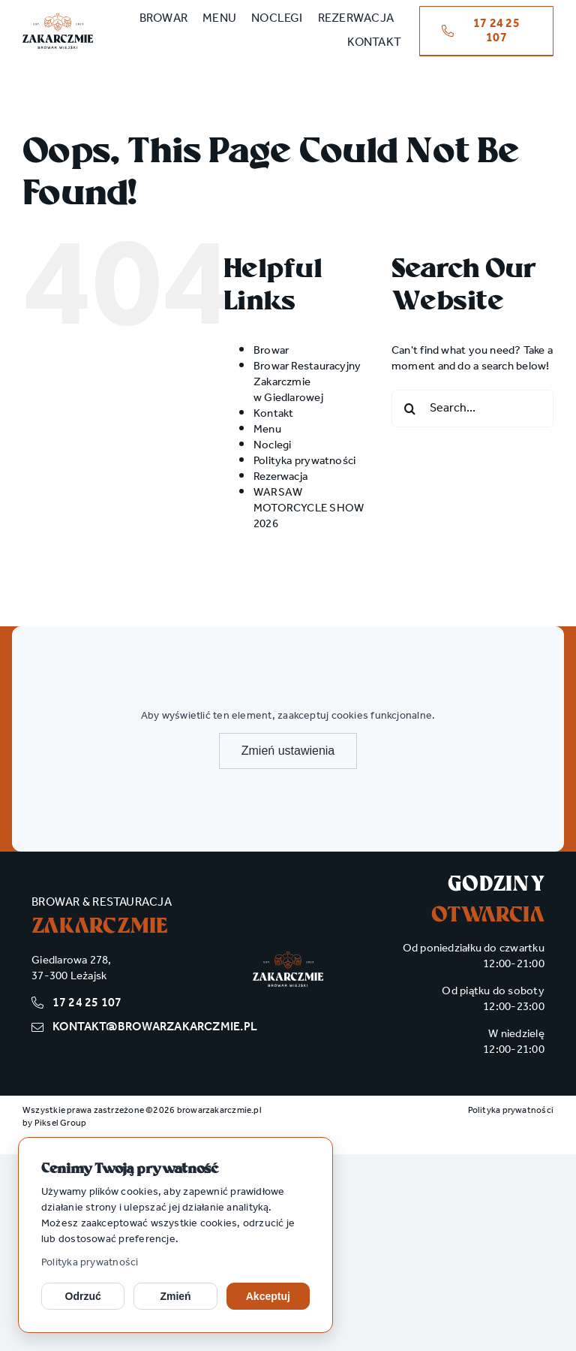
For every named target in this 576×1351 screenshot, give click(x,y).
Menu (267, 429)
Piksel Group (60, 1123)
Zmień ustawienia (288, 750)
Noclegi (273, 445)
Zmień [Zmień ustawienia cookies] (175, 1296)
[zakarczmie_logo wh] (288, 956)
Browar (271, 350)
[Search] (410, 408)
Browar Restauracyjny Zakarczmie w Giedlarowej (308, 382)
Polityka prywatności (90, 1263)
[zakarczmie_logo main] (57, 18)
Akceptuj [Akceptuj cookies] (268, 1296)
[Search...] (473, 408)
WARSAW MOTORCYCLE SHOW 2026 (309, 508)
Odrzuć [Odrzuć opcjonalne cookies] (83, 1296)
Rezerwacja (281, 476)
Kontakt (274, 413)
